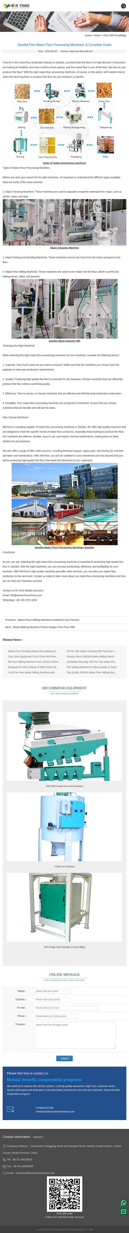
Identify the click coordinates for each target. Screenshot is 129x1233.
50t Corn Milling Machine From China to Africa (33, 661)
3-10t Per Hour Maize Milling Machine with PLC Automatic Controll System (33, 672)
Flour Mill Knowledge (114, 35)
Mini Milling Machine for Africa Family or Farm (92, 667)
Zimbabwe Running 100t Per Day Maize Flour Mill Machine (92, 661)
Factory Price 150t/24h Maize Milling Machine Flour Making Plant (92, 656)
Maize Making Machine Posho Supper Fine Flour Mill (44, 627)
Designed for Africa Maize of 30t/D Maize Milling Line (33, 667)
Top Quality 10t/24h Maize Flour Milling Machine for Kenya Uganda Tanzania (92, 672)
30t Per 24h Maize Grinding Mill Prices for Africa (92, 651)
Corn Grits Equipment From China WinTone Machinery (33, 656)
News (97, 35)
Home (88, 35)
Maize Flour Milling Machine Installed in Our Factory (48, 619)
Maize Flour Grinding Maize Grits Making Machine (33, 651)
